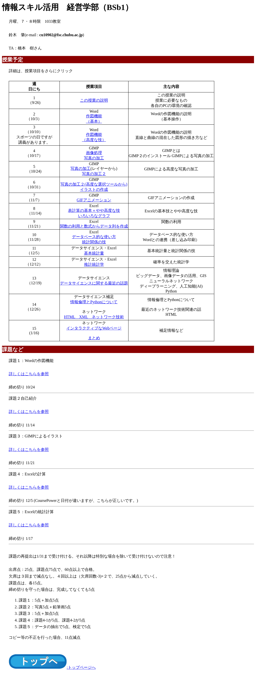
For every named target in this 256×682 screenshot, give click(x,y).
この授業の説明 (94, 100)
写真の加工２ (94, 174)
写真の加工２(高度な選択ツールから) (93, 184)
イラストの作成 (94, 189)
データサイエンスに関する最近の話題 (94, 283)
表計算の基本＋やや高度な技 (94, 210)
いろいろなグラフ (94, 216)
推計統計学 (94, 264)
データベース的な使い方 (94, 237)
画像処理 (94, 153)
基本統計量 (94, 253)
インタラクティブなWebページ (94, 328)
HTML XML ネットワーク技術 (94, 317)
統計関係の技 (94, 242)
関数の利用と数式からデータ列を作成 (94, 226)
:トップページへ (52, 667)
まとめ (94, 338)
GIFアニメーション (94, 200)
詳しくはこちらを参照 (29, 374)
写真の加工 (94, 158)
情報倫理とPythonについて (94, 302)
